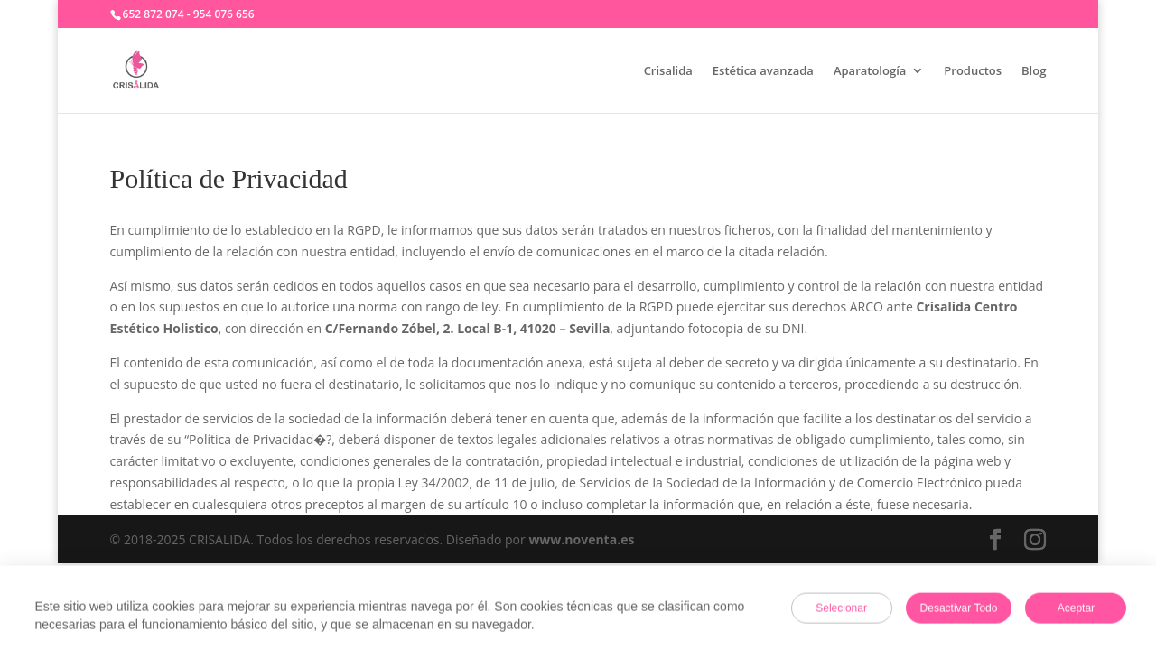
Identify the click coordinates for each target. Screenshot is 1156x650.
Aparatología (870, 71)
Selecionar (841, 609)
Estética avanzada (763, 71)
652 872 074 (153, 14)
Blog (1033, 71)
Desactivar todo (959, 609)
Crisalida (668, 71)
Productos (973, 71)
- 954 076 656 (221, 14)
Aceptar (1076, 609)
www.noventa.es (581, 539)
